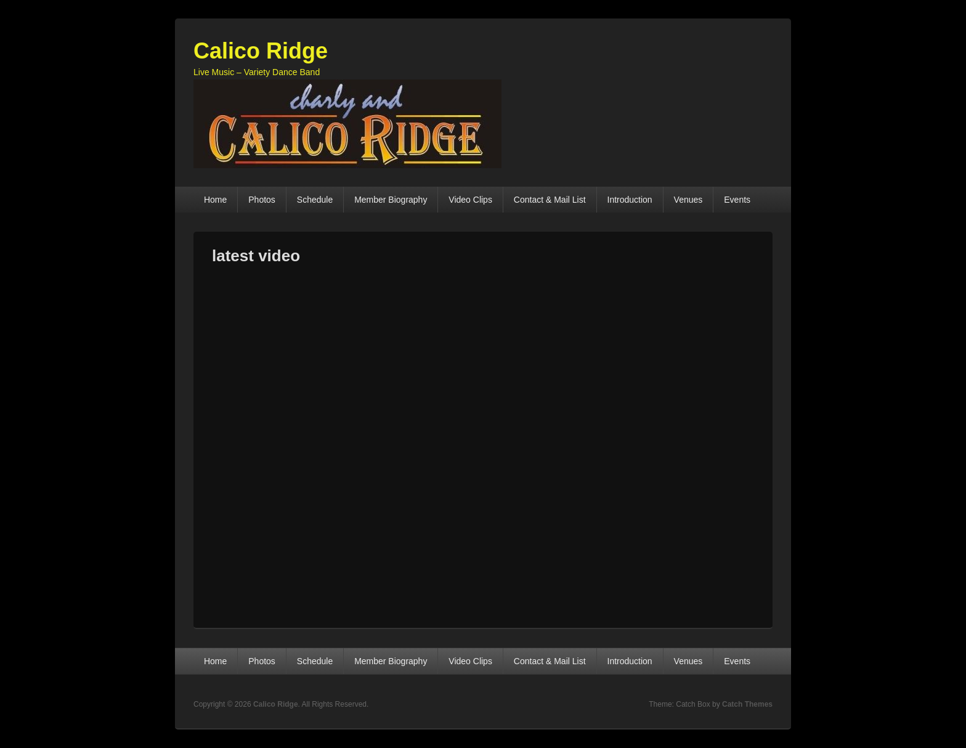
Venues (688, 200)
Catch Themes (747, 704)
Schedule (315, 200)
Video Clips (470, 200)
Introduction (629, 200)
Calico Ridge (260, 50)
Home (215, 200)
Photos (261, 200)
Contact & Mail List (550, 200)
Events (737, 200)
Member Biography (390, 200)
